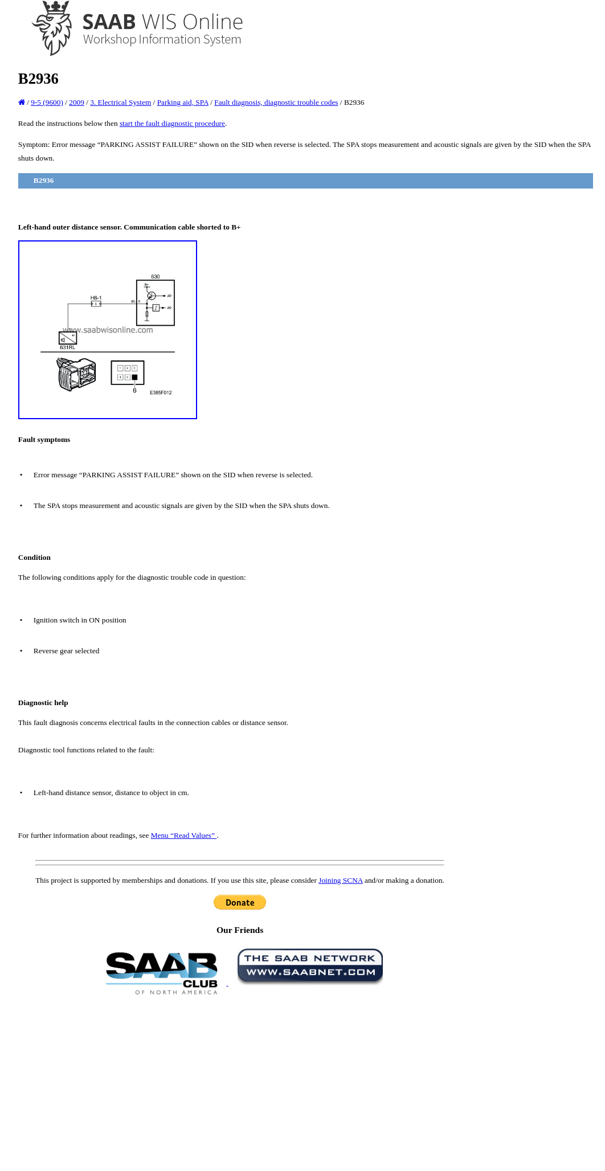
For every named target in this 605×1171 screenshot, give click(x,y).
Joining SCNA (340, 880)
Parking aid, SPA (183, 102)
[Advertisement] (239, 1082)
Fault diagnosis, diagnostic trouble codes (276, 102)
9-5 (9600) (47, 102)
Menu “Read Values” (184, 835)
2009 (76, 102)
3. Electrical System (120, 102)
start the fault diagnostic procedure (172, 123)
